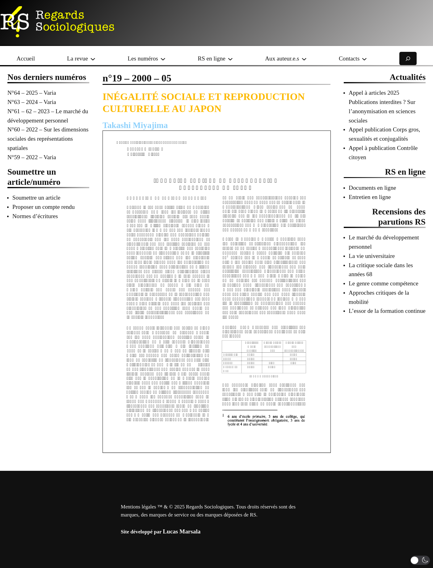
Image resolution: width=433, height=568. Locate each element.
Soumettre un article (36, 197)
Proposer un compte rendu (43, 207)
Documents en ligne (372, 187)
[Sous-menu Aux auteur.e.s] (304, 58)
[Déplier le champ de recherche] (408, 58)
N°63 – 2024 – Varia (31, 102)
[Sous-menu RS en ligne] (230, 58)
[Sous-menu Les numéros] (163, 58)
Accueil (25, 58)
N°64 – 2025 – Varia (31, 92)
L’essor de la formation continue (387, 311)
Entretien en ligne (370, 197)
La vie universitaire (372, 256)
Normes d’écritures (35, 216)
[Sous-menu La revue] (92, 58)
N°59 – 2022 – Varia (31, 157)
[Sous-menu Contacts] (364, 58)
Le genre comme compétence (383, 283)
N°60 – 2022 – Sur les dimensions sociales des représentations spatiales (47, 138)
